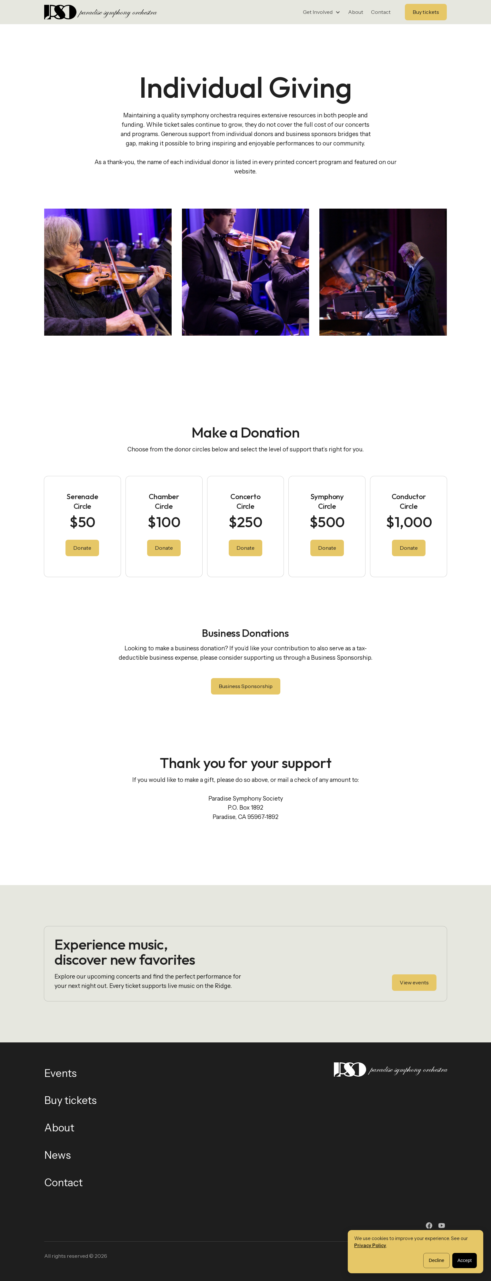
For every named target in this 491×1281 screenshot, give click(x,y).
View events (414, 982)
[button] (321, 12)
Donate (82, 548)
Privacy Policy (370, 1245)
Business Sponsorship (246, 686)
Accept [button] (464, 1260)
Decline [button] (436, 1260)
